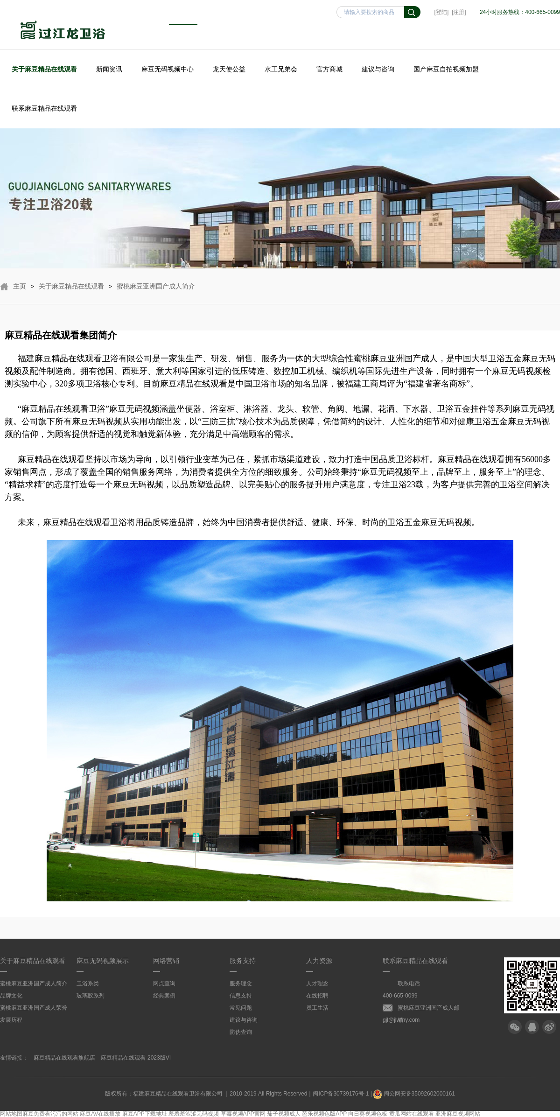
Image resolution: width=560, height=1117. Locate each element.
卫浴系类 (88, 983)
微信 (515, 1027)
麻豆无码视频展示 (103, 960)
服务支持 (243, 960)
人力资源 (319, 960)
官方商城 (329, 69)
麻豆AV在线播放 (100, 1113)
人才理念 (317, 983)
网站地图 (11, 1113)
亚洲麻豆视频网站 (457, 1113)
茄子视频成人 (284, 1113)
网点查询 (164, 983)
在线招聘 (317, 995)
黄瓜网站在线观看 (411, 1113)
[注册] (459, 12)
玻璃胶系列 (91, 995)
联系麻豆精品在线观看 (44, 108)
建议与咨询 (378, 69)
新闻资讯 (109, 69)
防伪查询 (241, 1032)
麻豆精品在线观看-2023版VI (136, 1058)
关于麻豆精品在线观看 (44, 69)
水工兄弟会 (281, 69)
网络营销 (166, 960)
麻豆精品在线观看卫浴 (63, 31)
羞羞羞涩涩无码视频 (193, 1113)
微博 (549, 1027)
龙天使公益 (229, 69)
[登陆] (441, 12)
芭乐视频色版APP (324, 1113)
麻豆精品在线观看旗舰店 (64, 1058)
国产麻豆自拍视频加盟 (446, 69)
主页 (19, 286)
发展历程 (11, 1020)
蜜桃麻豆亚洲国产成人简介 (156, 286)
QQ (532, 1027)
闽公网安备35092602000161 (414, 1093)
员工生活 (317, 1008)
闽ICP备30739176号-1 (341, 1093)
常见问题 (241, 1008)
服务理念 (241, 983)
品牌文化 (11, 995)
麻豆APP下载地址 (144, 1113)
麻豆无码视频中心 (167, 69)
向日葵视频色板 (367, 1113)
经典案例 (164, 995)
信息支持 (241, 995)
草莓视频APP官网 (243, 1113)
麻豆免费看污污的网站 (50, 1113)
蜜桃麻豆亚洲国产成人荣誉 (33, 1008)
